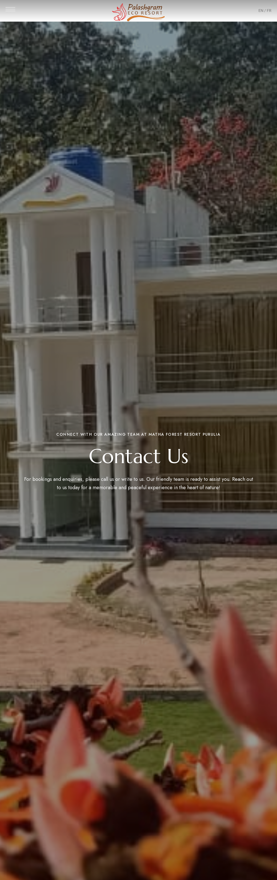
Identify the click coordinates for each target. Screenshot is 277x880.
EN (260, 10)
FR (269, 10)
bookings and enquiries (57, 479)
